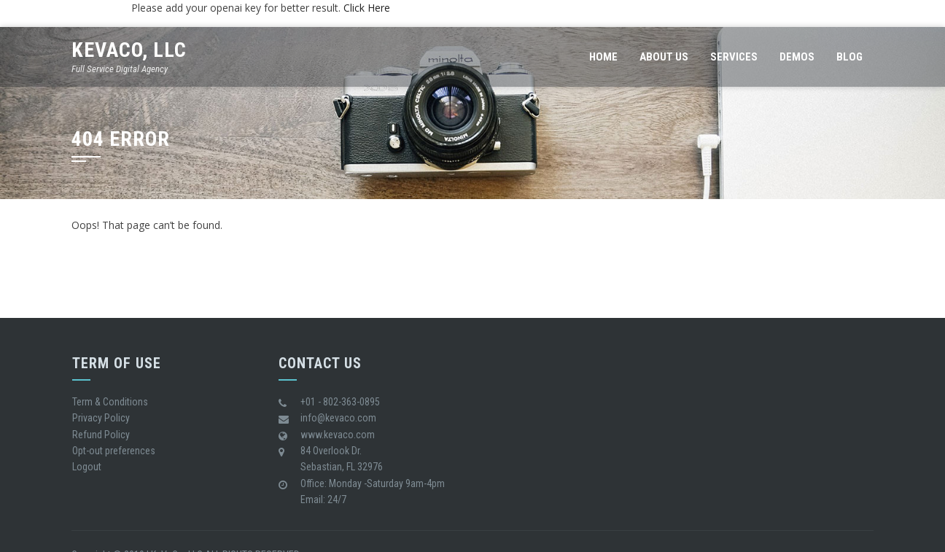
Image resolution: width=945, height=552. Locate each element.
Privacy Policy (101, 418)
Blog (849, 56)
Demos (796, 56)
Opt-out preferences (113, 450)
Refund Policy (101, 434)
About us (663, 56)
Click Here (366, 8)
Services (734, 56)
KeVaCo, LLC (129, 50)
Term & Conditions (110, 402)
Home (603, 56)
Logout (86, 467)
